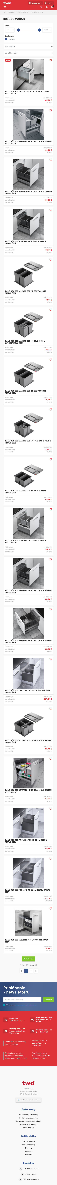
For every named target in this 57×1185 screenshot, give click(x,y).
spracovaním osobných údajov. (26, 1005)
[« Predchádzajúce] (21, 970)
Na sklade (11, 39)
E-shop (11, 12)
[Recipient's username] (22, 999)
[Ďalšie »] (36, 970)
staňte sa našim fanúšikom (28, 1100)
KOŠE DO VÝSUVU (37, 12)
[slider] (18, 30)
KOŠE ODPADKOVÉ (23, 12)
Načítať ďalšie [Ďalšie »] (28, 959)
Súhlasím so (21, 1005)
